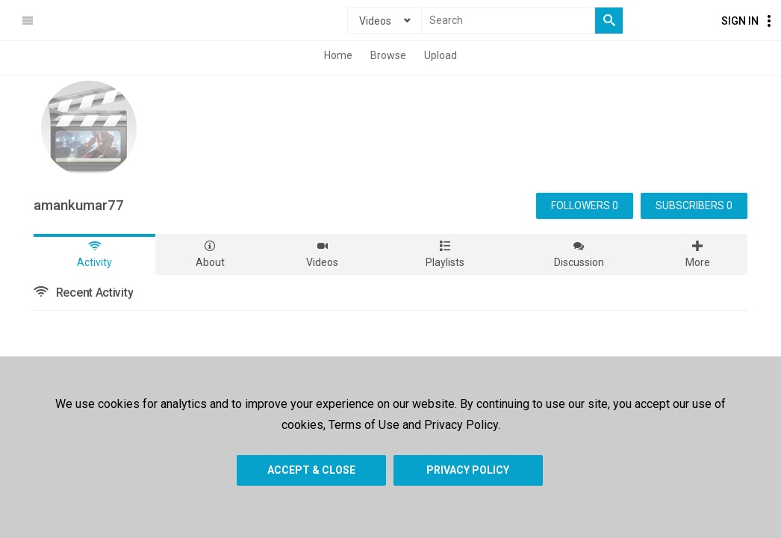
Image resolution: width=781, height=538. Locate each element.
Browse (388, 55)
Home (338, 55)
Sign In (740, 21)
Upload (440, 55)
